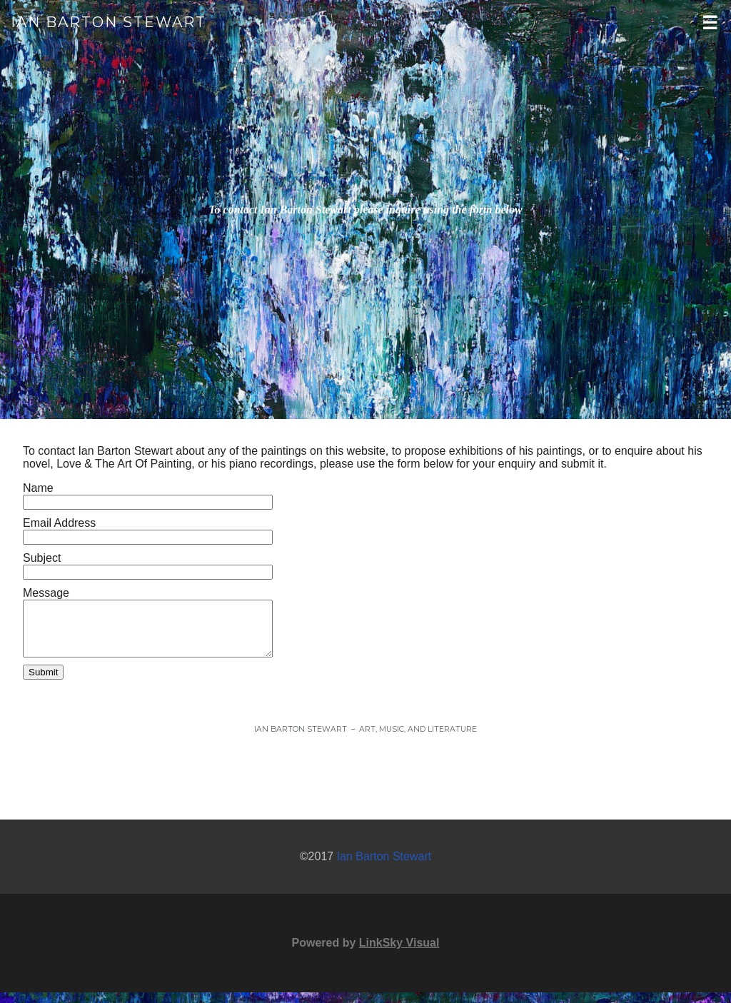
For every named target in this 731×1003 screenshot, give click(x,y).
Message (46, 593)
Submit (43, 682)
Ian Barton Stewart (108, 22)
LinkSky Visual (399, 953)
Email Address (59, 523)
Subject (42, 558)
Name (38, 488)
